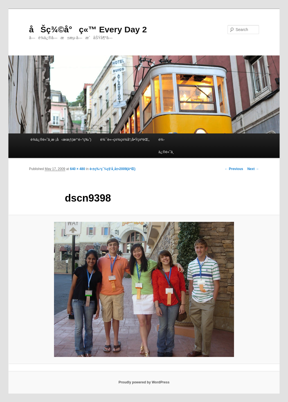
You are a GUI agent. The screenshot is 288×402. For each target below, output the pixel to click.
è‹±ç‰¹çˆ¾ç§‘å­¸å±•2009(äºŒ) (112, 169)
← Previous (233, 169)
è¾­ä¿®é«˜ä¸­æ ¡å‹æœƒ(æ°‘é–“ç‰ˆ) (60, 139)
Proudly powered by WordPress (143, 382)
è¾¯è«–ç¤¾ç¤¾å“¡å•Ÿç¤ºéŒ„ (124, 139)
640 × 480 (77, 169)
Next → (253, 169)
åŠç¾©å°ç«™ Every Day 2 (88, 29)
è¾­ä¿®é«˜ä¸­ (166, 145)
